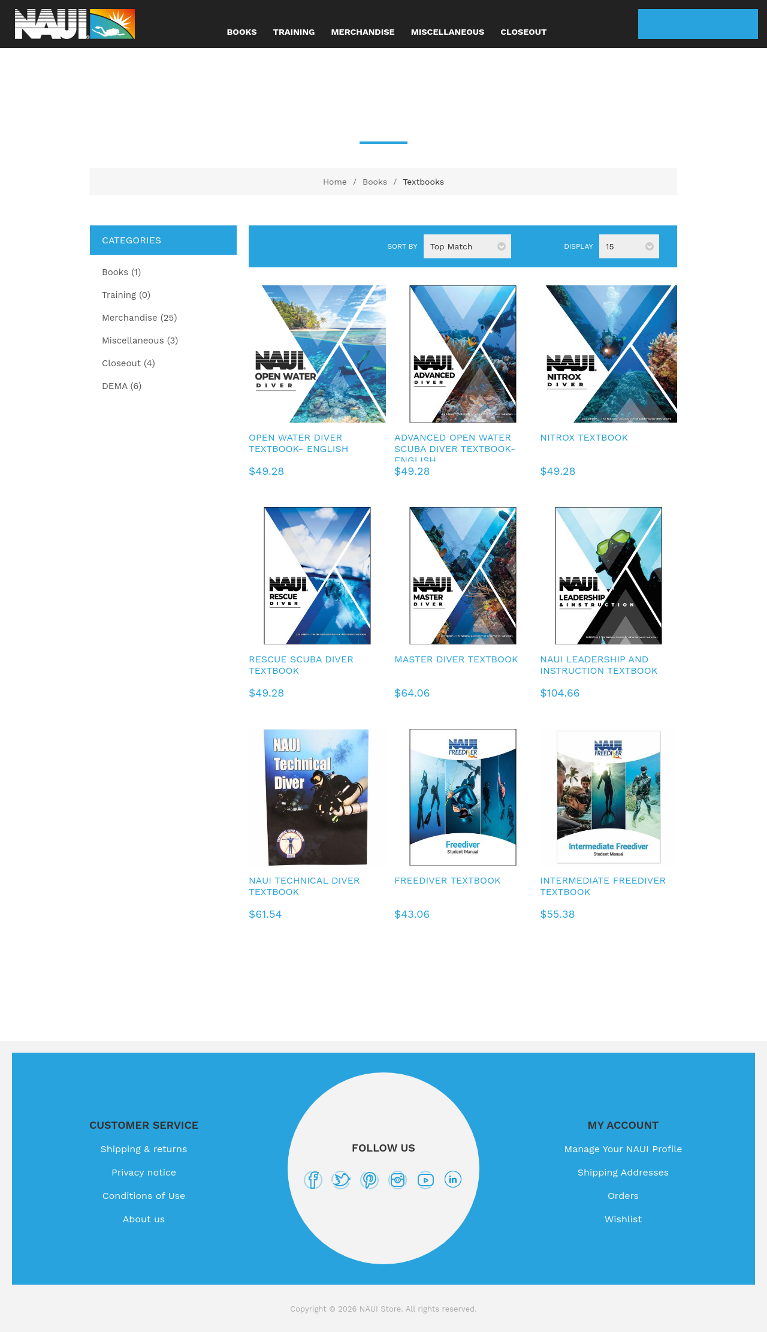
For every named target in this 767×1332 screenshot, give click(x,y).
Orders (623, 1195)
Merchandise (362, 32)
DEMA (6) (121, 386)
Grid (273, 246)
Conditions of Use (144, 1195)
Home (335, 181)
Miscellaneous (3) (140, 340)
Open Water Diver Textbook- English (299, 443)
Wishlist (713, 24)
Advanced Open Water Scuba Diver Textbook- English (454, 449)
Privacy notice (143, 1172)
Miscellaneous (448, 32)
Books (242, 32)
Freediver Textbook (447, 880)
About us (144, 1219)
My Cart (743, 24)
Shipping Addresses (623, 1172)
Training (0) (126, 295)
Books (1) (121, 272)
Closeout (523, 32)
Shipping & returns (144, 1149)
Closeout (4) (128, 363)
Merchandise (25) (139, 317)
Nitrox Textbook (584, 437)
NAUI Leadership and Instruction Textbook (598, 664)
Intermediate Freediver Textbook (603, 886)
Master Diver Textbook (456, 659)
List (292, 246)
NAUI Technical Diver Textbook (304, 886)
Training (294, 32)
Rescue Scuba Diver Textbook (301, 664)
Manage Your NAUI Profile (623, 1149)
